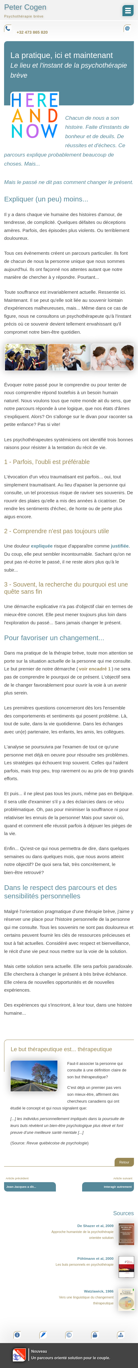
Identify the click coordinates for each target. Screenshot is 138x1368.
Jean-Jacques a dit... (21, 1186)
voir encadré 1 (95, 668)
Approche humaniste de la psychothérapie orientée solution (93, 1234)
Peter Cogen (25, 10)
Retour (124, 1162)
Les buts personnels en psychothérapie (95, 1267)
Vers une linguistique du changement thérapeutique (97, 1299)
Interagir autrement (118, 1186)
